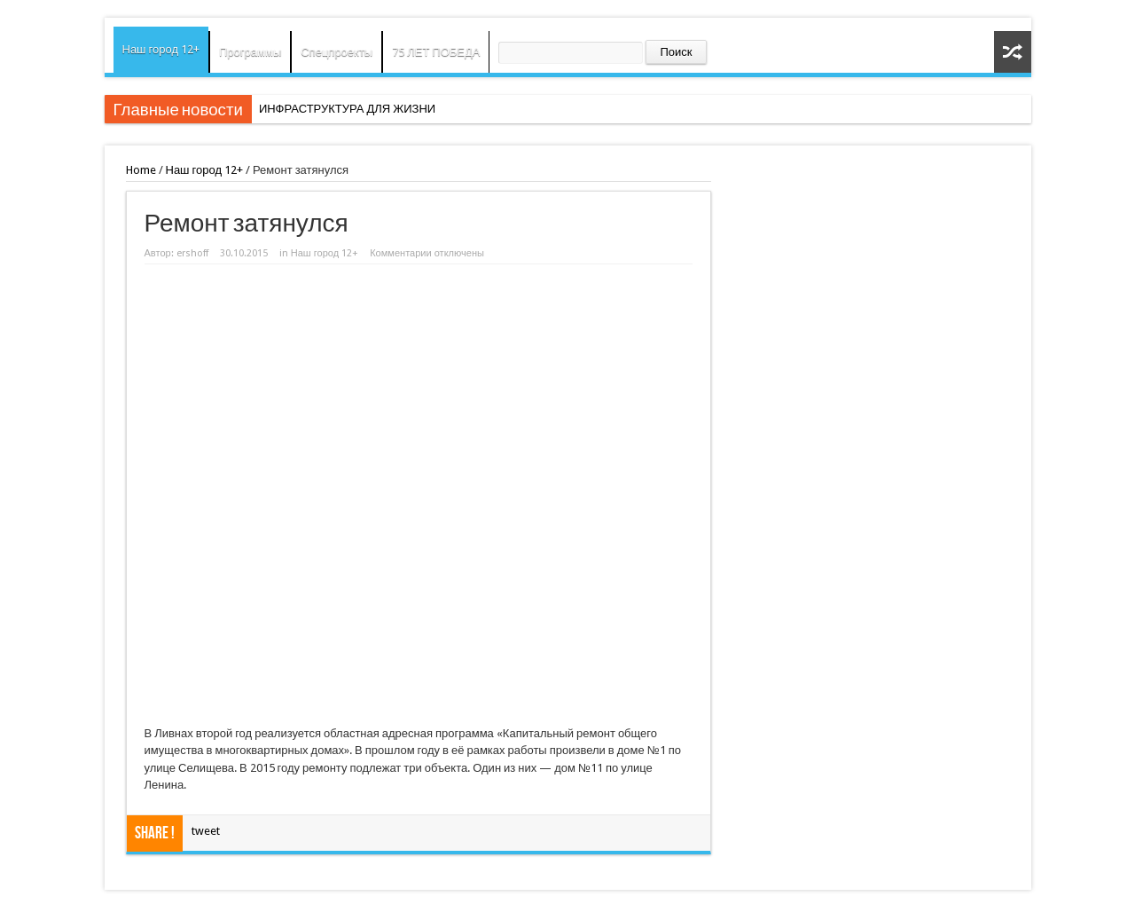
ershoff (192, 253)
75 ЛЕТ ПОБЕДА (436, 52)
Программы (250, 52)
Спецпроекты (336, 52)
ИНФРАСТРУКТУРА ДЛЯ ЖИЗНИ (347, 108)
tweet (206, 830)
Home (141, 170)
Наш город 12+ (161, 49)
